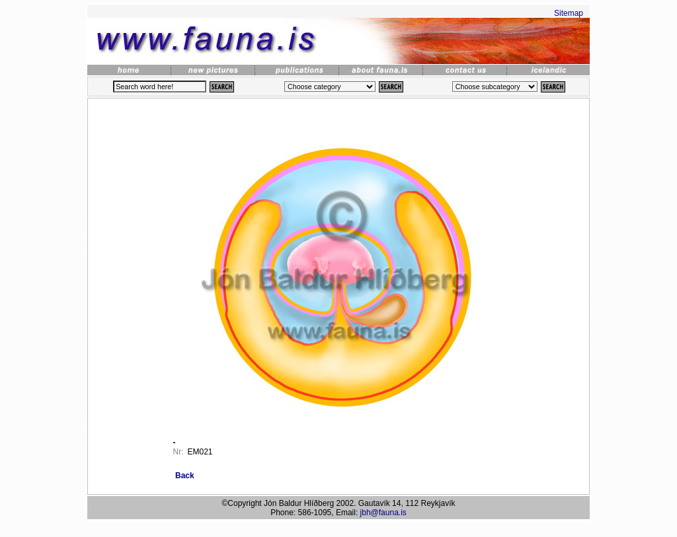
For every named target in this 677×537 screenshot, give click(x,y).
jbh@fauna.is (383, 512)
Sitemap (568, 13)
